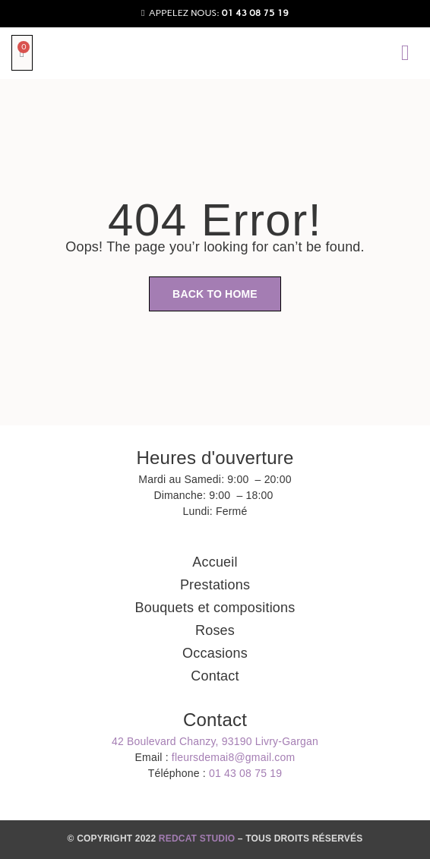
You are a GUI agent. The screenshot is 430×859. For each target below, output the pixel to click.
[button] (405, 52)
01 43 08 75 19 (245, 773)
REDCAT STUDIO (197, 838)
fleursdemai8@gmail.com (234, 757)
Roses (215, 630)
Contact (215, 676)
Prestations (215, 584)
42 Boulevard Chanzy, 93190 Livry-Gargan (215, 741)
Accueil (214, 562)
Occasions (215, 653)
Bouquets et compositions (215, 607)
